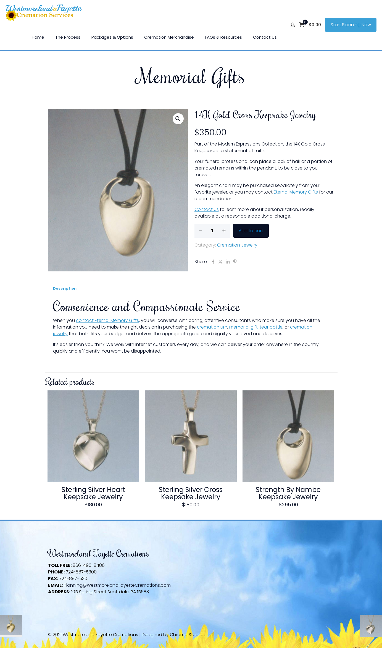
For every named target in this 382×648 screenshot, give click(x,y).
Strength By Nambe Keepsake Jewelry (288, 493)
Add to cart (251, 231)
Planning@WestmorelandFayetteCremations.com (117, 585)
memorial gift (243, 327)
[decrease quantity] (201, 230)
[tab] (65, 288)
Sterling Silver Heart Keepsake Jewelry (93, 493)
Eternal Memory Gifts (296, 192)
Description (65, 288)
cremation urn (212, 327)
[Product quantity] (212, 231)
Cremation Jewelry (237, 245)
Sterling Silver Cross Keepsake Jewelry (191, 493)
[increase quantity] (224, 230)
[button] (178, 118)
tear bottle (271, 327)
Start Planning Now (351, 25)
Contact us (206, 209)
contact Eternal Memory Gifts (107, 320)
